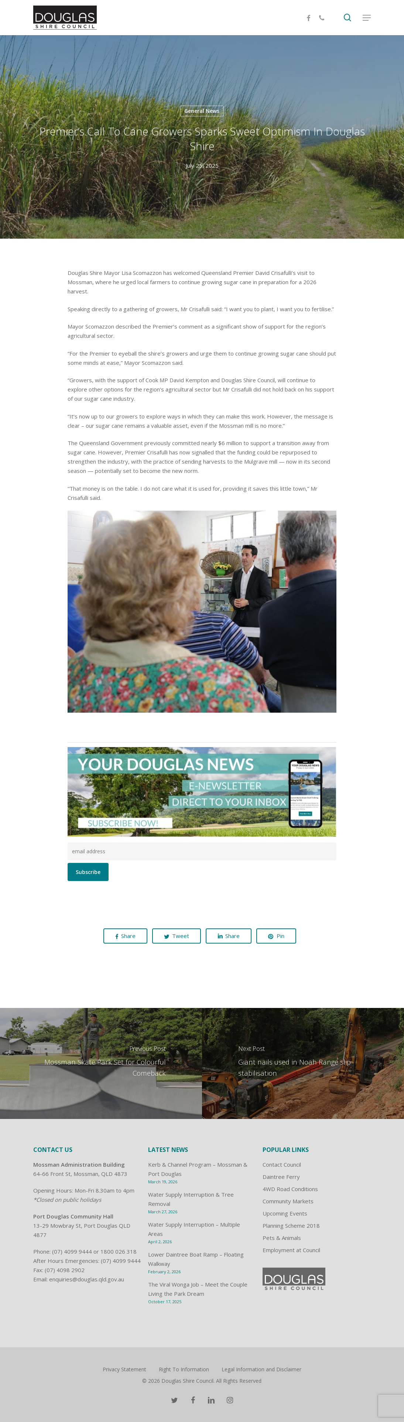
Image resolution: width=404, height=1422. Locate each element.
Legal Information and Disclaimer (261, 1369)
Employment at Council (291, 1250)
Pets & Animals (282, 1237)
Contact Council (282, 1164)
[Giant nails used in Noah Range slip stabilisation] (303, 1063)
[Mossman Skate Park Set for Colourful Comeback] (101, 1063)
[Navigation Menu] (367, 17)
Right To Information (184, 1369)
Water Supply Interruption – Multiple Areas (194, 1229)
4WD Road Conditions (290, 1189)
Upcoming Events (285, 1213)
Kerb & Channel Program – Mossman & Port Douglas (197, 1169)
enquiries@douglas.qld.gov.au (86, 1279)
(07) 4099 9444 (72, 1251)
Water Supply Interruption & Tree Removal (191, 1199)
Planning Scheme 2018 (291, 1225)
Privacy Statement (124, 1369)
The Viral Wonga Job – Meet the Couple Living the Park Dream (197, 1289)
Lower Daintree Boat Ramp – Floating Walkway (196, 1259)
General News (201, 110)
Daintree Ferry (281, 1176)
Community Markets (288, 1201)
